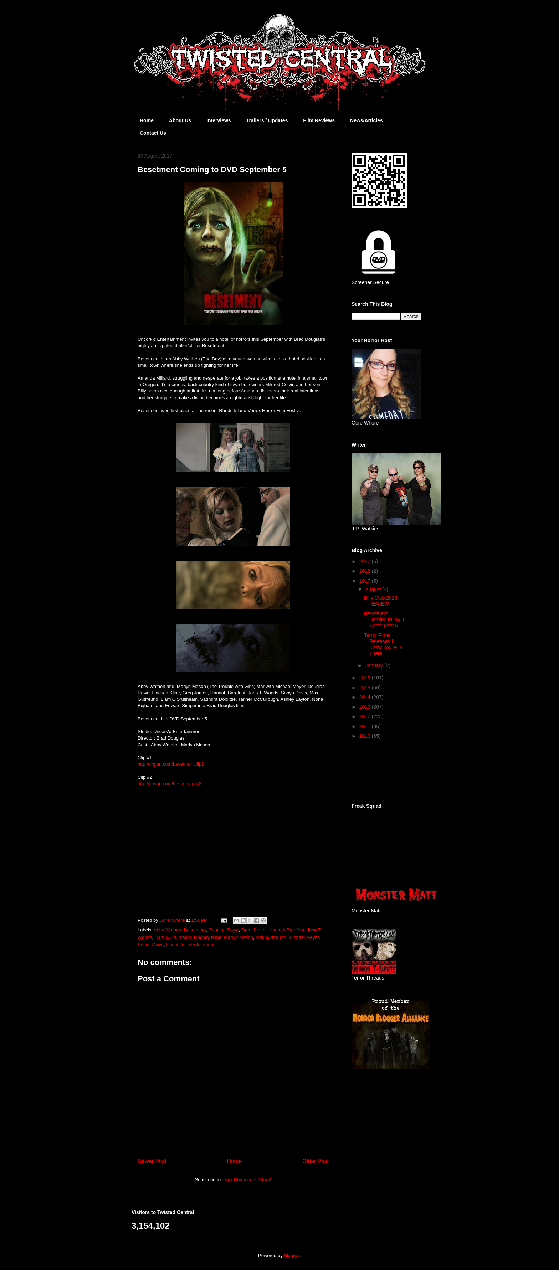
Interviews (218, 120)
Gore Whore (172, 920)
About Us (180, 120)
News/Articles (366, 120)
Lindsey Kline (207, 937)
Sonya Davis (151, 944)
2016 (365, 677)
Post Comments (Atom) (247, 1179)
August (373, 589)
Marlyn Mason (238, 937)
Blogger (291, 1255)
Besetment (195, 929)
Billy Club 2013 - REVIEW (382, 601)
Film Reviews (319, 120)
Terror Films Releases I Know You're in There (383, 644)
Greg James (254, 929)
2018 (365, 571)
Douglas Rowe (224, 929)
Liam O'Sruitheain (172, 937)
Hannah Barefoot (286, 929)
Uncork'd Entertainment (190, 944)
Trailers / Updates (267, 120)
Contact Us (153, 133)
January (374, 665)
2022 (365, 561)
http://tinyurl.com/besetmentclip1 (171, 764)
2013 (365, 707)
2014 (365, 697)
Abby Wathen (167, 929)
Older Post (315, 1161)
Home (147, 120)
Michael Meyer (304, 937)
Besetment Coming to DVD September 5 (384, 619)
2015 (365, 687)
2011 (365, 726)
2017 (365, 581)
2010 (365, 736)
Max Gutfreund (271, 937)
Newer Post (152, 1161)
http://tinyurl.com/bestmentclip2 (169, 783)
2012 (365, 716)
